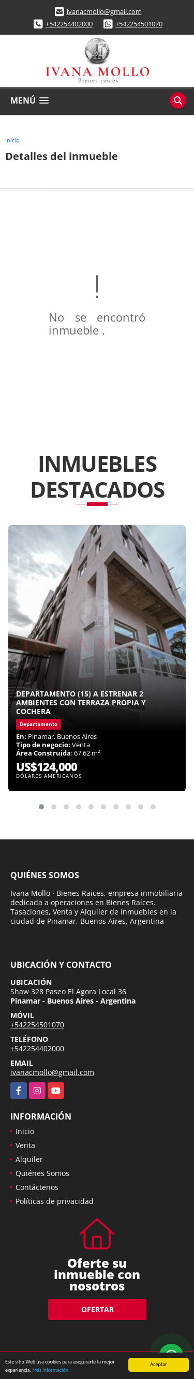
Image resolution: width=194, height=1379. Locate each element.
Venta (25, 1145)
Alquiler (29, 1159)
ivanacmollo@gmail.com (104, 11)
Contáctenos (37, 1187)
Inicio (12, 140)
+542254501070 (138, 23)
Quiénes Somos (42, 1173)
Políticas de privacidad (55, 1201)
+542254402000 (69, 23)
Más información (50, 1370)
